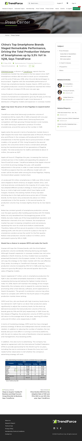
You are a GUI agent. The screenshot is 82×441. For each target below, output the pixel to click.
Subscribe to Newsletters (68, 54)
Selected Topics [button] (20, 8)
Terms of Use (9, 426)
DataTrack (76, 8)
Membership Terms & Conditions (14, 431)
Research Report (7, 8)
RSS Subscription (65, 59)
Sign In (74, 3)
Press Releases (63, 51)
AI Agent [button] (69, 8)
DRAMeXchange (7, 71)
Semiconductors (20, 63)
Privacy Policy (9, 428)
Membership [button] (30, 8)
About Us (7, 420)
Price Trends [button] (40, 8)
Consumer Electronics (34, 63)
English (60, 3)
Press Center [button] (50, 8)
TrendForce (23, 66)
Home (7, 35)
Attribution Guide (65, 56)
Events (62, 8)
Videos (61, 70)
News (57, 8)
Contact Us (8, 434)
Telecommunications (8, 66)
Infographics (63, 66)
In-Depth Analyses (65, 63)
